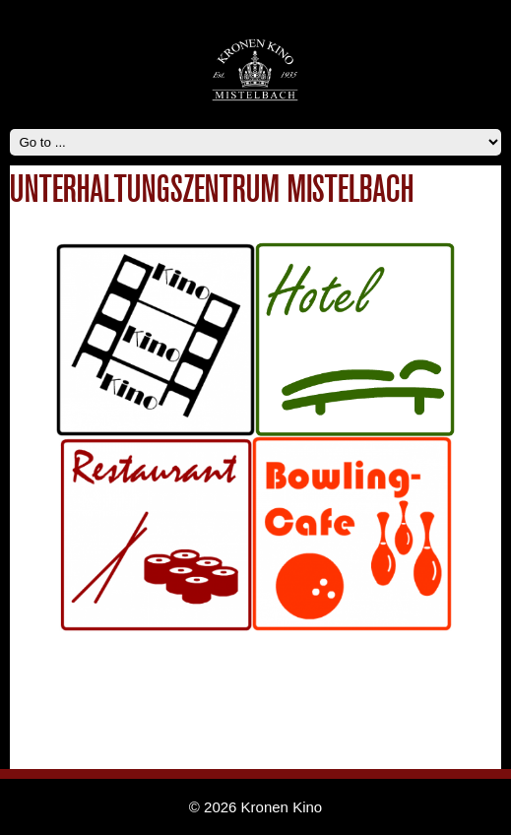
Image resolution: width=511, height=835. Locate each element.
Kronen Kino (282, 807)
